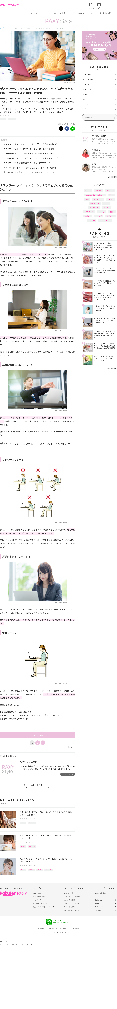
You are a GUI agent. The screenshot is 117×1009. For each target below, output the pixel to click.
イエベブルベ (89, 212)
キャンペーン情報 (58, 13)
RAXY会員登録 (100, 893)
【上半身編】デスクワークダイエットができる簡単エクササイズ (31, 153)
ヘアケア (86, 94)
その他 (85, 109)
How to (3, 119)
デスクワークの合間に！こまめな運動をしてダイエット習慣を (30, 167)
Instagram (98, 900)
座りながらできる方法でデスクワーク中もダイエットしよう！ (30, 172)
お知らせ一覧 (68, 893)
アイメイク (87, 84)
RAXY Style (35, 13)
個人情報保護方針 (51, 929)
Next (71, 747)
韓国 (87, 199)
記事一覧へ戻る (37, 784)
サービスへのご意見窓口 (72, 903)
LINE (97, 903)
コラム (85, 104)
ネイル (85, 99)
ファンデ (99, 216)
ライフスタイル (105, 220)
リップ (106, 203)
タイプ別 (92, 220)
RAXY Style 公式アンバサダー (95, 195)
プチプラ (106, 208)
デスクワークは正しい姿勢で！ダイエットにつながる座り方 (29, 148)
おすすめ (31, 870)
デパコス (88, 216)
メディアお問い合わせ (72, 896)
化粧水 (112, 212)
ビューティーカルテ (40, 903)
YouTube (98, 910)
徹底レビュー (94, 203)
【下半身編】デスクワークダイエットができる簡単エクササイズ (31, 158)
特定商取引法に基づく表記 (73, 910)
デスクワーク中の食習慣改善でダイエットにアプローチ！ (28, 163)
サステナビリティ (32, 944)
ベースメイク (88, 79)
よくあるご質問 (105, 13)
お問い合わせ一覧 (17, 944)
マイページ (37, 900)
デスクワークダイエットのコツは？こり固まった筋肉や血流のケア (31, 144)
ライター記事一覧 (67, 774)
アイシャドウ (98, 199)
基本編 (111, 195)
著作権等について (65, 929)
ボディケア (9, 116)
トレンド (110, 199)
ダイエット (12, 119)
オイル (39, 870)
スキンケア (87, 75)
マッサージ (48, 870)
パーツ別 (101, 212)
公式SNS (81, 13)
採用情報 (76, 929)
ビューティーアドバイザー (42, 907)
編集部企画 (110, 191)
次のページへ (37, 735)
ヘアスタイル (94, 208)
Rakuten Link (99, 907)
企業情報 (41, 929)
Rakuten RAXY (10, 5)
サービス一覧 (4, 944)
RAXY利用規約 (69, 907)
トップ (11, 13)
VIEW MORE (112, 177)
